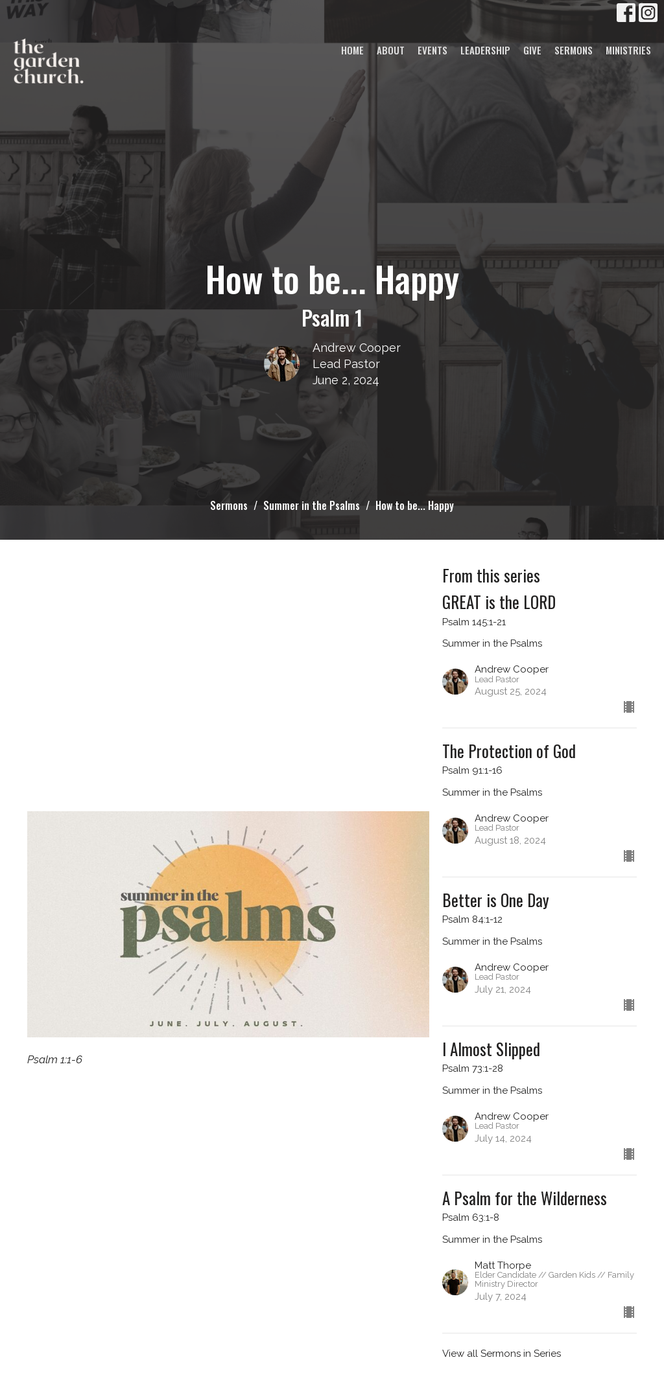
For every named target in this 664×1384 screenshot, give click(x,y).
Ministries (628, 50)
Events (432, 50)
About (391, 50)
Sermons (573, 50)
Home (352, 50)
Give (532, 50)
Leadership (485, 50)
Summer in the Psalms (311, 505)
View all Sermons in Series (501, 1353)
